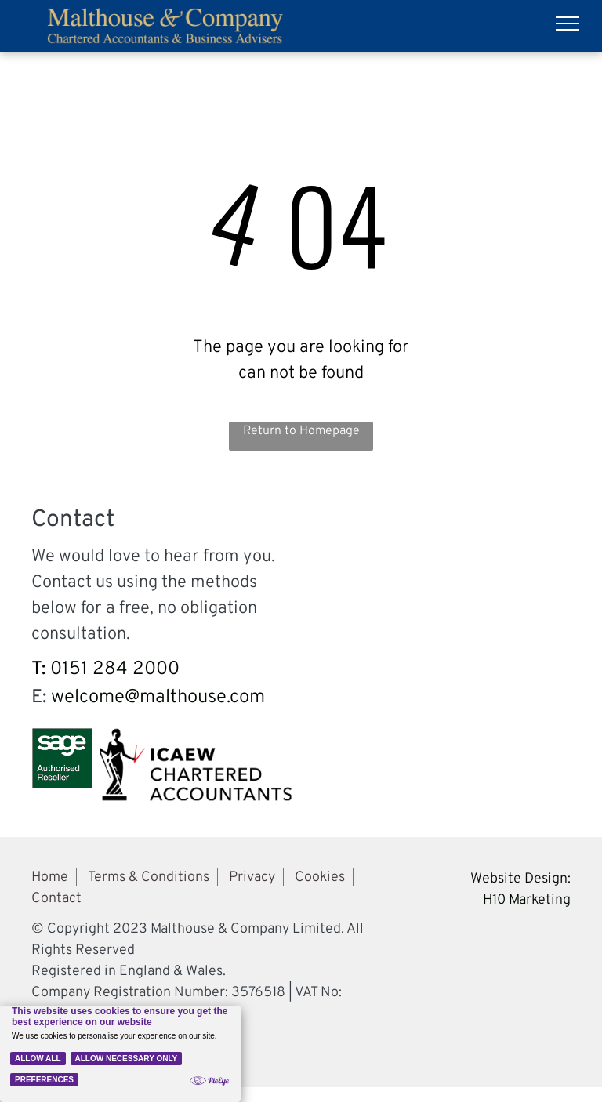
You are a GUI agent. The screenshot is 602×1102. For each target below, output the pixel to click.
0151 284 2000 (115, 669)
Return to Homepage (301, 431)
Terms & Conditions (148, 877)
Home (49, 877)
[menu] (567, 23)
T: (38, 669)
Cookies (320, 877)
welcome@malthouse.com (158, 697)
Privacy (252, 877)
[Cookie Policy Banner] (120, 1054)
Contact (56, 899)
